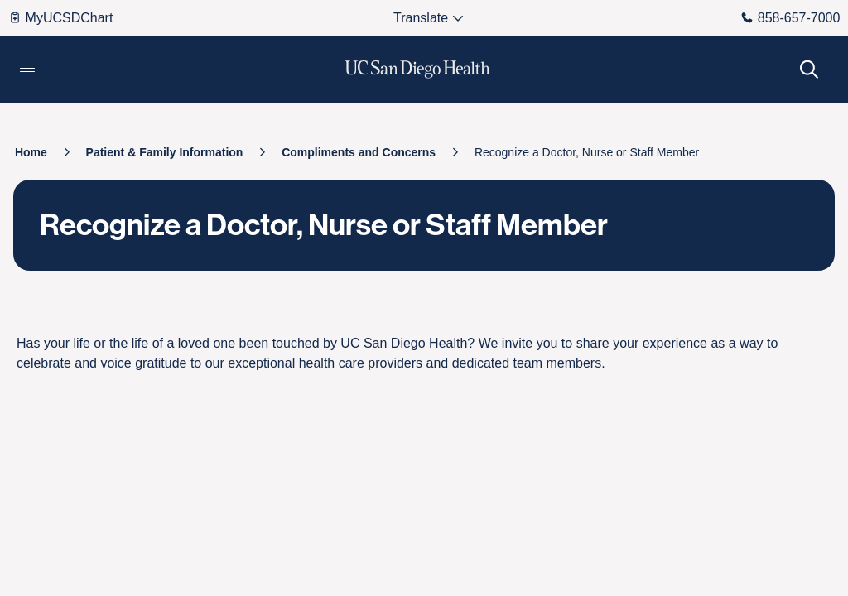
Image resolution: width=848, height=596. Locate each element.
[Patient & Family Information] (164, 152)
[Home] (31, 152)
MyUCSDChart (60, 18)
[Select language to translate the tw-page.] (421, 18)
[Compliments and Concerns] (359, 152)
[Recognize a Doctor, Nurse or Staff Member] (587, 152)
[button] (27, 69)
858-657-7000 (790, 18)
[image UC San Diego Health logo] (417, 69)
